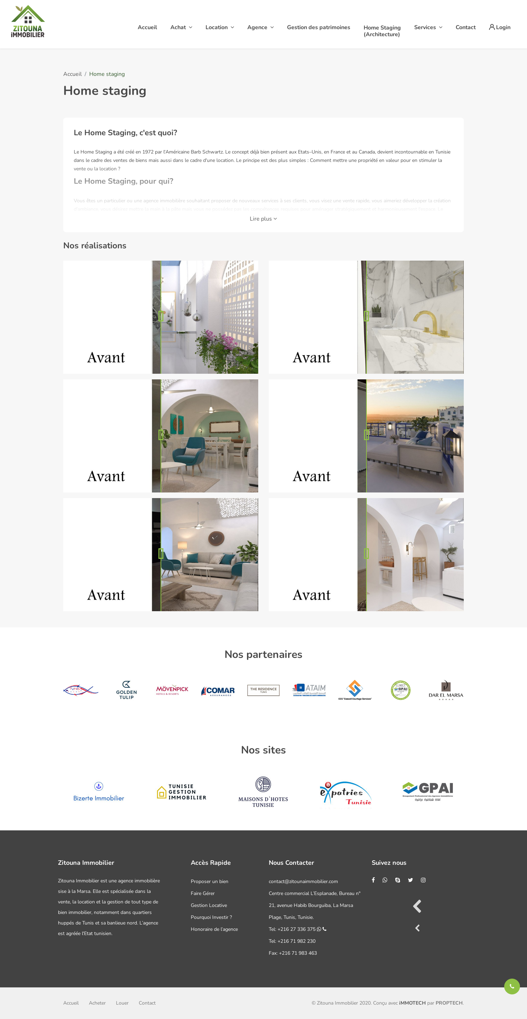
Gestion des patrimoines (318, 27)
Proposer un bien (209, 881)
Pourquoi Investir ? (211, 917)
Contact (147, 1003)
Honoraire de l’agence (214, 929)
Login (499, 27)
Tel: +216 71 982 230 (292, 941)
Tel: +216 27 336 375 (297, 929)
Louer (122, 1003)
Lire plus (263, 219)
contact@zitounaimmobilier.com (303, 881)
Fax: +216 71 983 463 (293, 953)
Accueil (72, 74)
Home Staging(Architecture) (382, 31)
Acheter (97, 1003)
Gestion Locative (209, 905)
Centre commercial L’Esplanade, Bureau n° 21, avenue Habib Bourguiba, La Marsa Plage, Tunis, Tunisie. (314, 905)
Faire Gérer (203, 893)
